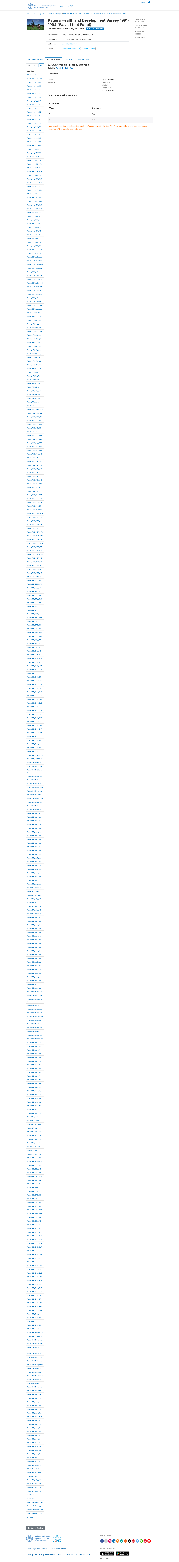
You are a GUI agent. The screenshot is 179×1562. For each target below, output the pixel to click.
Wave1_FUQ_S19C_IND (34, 573)
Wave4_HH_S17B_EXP (34, 1303)
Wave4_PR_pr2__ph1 (34, 1476)
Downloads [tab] (68, 59)
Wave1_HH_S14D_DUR (34, 201)
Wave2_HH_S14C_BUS (34, 703)
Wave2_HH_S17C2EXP (34, 733)
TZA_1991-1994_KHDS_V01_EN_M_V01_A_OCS (98, 14)
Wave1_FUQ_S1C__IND (34, 424)
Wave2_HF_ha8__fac (34, 847)
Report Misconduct (83, 1555)
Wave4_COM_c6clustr (34, 1383)
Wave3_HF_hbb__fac (34, 969)
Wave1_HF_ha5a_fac (34, 327)
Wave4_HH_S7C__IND (34, 1195)
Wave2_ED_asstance (34, 887)
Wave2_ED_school (33, 891)
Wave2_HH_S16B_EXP (34, 718)
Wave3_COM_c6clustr (34, 1031)
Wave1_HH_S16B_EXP (34, 212)
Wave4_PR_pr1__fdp (34, 1472)
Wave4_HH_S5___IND (34, 1180)
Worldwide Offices (59, 1549)
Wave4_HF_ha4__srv (34, 1402)
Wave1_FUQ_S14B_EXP (34, 524)
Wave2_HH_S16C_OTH (34, 722)
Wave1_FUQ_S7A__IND (34, 454)
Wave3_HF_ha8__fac (34, 951)
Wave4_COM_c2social (34, 1357)
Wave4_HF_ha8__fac (34, 1424)
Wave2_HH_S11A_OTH (34, 655)
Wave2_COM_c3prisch (35, 787)
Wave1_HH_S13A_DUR (34, 179)
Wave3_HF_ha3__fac (34, 925)
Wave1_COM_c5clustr (34, 298)
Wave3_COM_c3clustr (34, 1013)
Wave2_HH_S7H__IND (34, 636)
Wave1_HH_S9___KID (34, 142)
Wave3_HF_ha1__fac (34, 917)
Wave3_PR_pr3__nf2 (34, 1139)
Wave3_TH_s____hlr (33, 1146)
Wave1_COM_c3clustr (34, 275)
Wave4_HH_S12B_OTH (34, 1254)
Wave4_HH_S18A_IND (34, 1314)
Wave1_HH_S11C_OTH (34, 156)
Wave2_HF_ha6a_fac (34, 835)
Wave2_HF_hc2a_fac (34, 876)
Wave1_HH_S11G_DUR (34, 164)
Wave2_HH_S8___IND (34, 640)
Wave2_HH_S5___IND (34, 603)
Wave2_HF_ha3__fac (34, 821)
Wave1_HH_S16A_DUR (34, 208)
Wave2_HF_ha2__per (34, 817)
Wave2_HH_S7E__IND (34, 625)
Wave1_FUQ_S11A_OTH (34, 495)
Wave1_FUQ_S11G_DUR (34, 510)
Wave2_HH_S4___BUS (34, 599)
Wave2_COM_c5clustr (34, 802)
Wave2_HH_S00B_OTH (34, 584)
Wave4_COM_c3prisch (35, 1365)
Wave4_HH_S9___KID (34, 1225)
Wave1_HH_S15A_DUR (34, 205)
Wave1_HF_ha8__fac (34, 346)
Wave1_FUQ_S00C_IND (34, 413)
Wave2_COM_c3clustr (34, 783)
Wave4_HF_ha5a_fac (34, 1405)
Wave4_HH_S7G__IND (34, 1210)
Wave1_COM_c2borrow (35, 264)
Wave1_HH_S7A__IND (34, 104)
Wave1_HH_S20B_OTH (34, 253)
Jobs (29, 1555)
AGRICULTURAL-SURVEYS (72, 14)
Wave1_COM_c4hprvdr (35, 294)
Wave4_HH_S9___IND (34, 1221)
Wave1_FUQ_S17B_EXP (34, 547)
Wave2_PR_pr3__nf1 (34, 906)
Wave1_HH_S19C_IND (34, 246)
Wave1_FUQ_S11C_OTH (34, 502)
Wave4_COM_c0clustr (34, 1340)
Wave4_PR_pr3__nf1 (34, 1484)
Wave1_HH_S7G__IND (34, 127)
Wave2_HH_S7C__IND (34, 617)
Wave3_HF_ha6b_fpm (34, 943)
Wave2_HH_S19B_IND (34, 748)
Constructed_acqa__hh (35, 1502)
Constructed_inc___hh (34, 1513)
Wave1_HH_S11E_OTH (34, 160)
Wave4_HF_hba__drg (34, 1439)
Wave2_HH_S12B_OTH (34, 677)
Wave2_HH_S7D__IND (34, 621)
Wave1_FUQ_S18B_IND (34, 562)
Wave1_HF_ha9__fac (34, 350)
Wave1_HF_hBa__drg (34, 353)
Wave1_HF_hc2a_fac (34, 368)
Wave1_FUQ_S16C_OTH (35, 543)
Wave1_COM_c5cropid (34, 301)
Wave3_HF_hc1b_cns (34, 977)
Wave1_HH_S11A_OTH (34, 149)
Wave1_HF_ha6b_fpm (34, 339)
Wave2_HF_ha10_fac (34, 858)
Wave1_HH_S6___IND (34, 101)
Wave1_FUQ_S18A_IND (34, 558)
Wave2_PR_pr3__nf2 (34, 910)
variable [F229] (120, 14)
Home (28, 14)
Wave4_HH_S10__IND (34, 1228)
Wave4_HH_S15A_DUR (34, 1288)
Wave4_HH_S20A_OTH (35, 1332)
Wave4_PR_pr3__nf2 (34, 1487)
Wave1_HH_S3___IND (34, 90)
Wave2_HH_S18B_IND (34, 740)
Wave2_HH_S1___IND (34, 588)
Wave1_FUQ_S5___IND (34, 446)
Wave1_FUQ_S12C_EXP (34, 517)
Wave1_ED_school (33, 379)
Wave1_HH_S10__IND (34, 145)
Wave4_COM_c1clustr (34, 1343)
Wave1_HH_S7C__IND (34, 112)
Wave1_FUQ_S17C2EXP (35, 554)
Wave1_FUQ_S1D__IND (34, 428)
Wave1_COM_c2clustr (34, 268)
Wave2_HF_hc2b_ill (33, 880)
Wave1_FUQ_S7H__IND (34, 480)
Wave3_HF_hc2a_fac (34, 980)
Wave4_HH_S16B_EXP (34, 1295)
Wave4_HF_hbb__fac (34, 1443)
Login (143, 2)
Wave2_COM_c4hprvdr (35, 798)
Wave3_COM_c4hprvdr (35, 1024)
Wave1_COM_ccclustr (34, 309)
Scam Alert (68, 1555)
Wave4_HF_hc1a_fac (34, 1446)
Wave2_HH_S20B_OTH (34, 759)
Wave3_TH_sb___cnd (34, 1150)
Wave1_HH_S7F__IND (34, 123)
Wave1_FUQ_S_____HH (34, 405)
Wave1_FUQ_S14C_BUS (34, 528)
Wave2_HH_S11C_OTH (34, 662)
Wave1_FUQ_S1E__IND (34, 432)
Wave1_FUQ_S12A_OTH (35, 513)
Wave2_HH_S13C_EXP (34, 692)
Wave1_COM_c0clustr (34, 257)
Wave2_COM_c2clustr (34, 776)
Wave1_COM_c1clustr (34, 261)
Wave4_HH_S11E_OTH (34, 1243)
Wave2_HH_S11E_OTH (34, 666)
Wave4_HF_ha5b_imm (34, 1409)
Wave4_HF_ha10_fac (34, 1435)
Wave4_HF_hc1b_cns (34, 1450)
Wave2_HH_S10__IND (34, 651)
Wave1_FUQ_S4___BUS (34, 443)
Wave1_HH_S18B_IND (34, 235)
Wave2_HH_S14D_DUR (34, 707)
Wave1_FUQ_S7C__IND (34, 461)
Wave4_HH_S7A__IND (34, 1187)
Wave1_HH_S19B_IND (34, 242)
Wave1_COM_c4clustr (34, 287)
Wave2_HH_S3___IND (34, 595)
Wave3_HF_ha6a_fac (34, 940)
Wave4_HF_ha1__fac (34, 1391)
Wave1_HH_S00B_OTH (34, 78)
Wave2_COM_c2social (34, 780)
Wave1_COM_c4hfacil (34, 290)
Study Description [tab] (35, 59)
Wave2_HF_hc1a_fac (34, 869)
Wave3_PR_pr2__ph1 (34, 1128)
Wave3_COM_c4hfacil (34, 1020)
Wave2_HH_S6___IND (34, 606)
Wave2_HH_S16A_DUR (34, 714)
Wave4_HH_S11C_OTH (34, 1239)
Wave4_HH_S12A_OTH (34, 1251)
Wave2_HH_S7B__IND (34, 614)
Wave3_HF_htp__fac (34, 988)
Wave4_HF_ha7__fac (34, 1420)
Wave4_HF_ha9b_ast (34, 1432)
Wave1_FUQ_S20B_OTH (35, 577)
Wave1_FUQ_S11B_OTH (34, 498)
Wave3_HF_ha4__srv (34, 928)
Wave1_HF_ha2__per (34, 316)
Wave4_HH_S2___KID (34, 1169)
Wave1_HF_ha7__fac (34, 342)
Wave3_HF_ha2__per (34, 921)
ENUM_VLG (30, 1498)
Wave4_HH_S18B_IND (34, 1317)
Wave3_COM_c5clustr (34, 1028)
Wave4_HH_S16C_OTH (34, 1299)
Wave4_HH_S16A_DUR (34, 1291)
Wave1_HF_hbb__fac (34, 357)
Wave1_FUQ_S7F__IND (34, 472)
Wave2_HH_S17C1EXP (34, 729)
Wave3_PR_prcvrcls (34, 1143)
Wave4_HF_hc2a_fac (34, 1454)
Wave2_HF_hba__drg (34, 861)
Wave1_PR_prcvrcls (33, 402)
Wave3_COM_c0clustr (34, 992)
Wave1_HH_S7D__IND (34, 116)
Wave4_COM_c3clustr (34, 1361)
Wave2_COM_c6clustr (34, 806)
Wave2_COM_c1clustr (34, 766)
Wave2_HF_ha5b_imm (34, 832)
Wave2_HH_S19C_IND (34, 751)
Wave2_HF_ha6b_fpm (34, 839)
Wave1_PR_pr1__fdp (33, 383)
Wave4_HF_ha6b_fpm (34, 1417)
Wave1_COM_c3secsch (35, 283)
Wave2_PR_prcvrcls (34, 914)
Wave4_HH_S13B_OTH (34, 1265)
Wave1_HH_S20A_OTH (34, 249)
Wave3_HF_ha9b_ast (34, 958)
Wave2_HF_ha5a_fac (34, 828)
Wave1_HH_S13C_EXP (34, 186)
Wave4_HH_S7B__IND (34, 1191)
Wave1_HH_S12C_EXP (34, 175)
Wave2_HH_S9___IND (34, 643)
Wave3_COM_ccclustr (34, 1035)
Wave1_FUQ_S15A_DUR (35, 532)
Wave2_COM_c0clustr (34, 762)
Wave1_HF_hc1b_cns (34, 365)
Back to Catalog (35, 1528)
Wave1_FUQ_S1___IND (34, 420)
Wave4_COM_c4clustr (34, 1368)
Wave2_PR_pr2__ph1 (34, 899)
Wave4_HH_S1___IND (34, 1165)
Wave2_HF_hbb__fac (34, 865)
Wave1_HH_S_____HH (34, 75)
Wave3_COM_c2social (34, 1009)
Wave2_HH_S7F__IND (34, 629)
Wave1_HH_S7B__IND (34, 108)
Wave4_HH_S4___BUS (34, 1176)
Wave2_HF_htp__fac (34, 884)
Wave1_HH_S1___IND (34, 82)
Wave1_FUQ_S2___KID (34, 435)
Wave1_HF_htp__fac (34, 376)
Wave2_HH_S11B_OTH (34, 658)
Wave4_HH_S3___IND (34, 1173)
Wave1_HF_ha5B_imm (34, 331)
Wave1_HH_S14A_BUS (34, 190)
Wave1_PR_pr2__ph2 (34, 391)
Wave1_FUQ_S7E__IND (34, 469)
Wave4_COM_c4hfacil (34, 1372)
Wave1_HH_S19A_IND (34, 238)
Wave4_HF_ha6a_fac (34, 1413)
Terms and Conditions (53, 1555)
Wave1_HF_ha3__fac (34, 320)
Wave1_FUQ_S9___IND (34, 484)
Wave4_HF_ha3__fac (34, 1398)
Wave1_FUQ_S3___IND (34, 439)
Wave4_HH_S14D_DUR (34, 1284)
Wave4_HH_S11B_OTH (34, 1236)
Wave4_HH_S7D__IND (34, 1199)
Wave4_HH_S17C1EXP (34, 1306)
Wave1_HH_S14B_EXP (34, 194)
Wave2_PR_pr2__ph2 (34, 902)
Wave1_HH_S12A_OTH (34, 168)
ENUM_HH (30, 1495)
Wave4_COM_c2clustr (34, 1353)
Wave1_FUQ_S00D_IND (34, 417)
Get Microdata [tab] (83, 59)
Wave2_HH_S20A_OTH (35, 755)
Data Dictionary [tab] (53, 59)
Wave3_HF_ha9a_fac (34, 954)
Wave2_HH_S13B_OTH (34, 688)
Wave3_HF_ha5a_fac (34, 932)
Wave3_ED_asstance (34, 1117)
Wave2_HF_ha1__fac (34, 813)
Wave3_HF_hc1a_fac (34, 973)
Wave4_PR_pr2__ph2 (34, 1480)
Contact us (38, 1555)
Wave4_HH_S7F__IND (34, 1206)
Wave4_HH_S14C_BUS (34, 1280)
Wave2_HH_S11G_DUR (34, 669)
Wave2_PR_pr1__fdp (34, 895)
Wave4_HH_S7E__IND (34, 1202)
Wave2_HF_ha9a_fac (34, 850)
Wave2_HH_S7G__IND (34, 632)
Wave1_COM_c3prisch (34, 279)
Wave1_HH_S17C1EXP (34, 223)
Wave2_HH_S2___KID (34, 591)
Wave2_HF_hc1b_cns (34, 873)
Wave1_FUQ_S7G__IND (34, 476)
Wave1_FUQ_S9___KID (34, 487)
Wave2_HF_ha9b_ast (34, 854)
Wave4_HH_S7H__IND (34, 1213)
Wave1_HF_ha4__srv (34, 324)
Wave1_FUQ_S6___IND (34, 450)
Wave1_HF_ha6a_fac (34, 335)
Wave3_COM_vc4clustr (35, 1039)
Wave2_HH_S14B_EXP (34, 699)
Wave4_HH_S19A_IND (34, 1321)
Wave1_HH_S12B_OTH (34, 171)
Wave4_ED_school (33, 1469)
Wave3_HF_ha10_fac (34, 962)
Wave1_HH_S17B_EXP (34, 220)
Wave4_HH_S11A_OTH (34, 1232)
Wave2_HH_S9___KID (34, 647)
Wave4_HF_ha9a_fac (34, 1428)
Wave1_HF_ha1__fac (34, 313)
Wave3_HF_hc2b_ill (33, 984)
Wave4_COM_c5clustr (34, 1379)
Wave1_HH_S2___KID (34, 86)
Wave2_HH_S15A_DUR (34, 710)
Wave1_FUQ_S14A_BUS (34, 521)
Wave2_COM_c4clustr (34, 791)
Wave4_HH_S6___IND (34, 1184)
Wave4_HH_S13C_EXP (34, 1269)
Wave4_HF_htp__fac (34, 1461)
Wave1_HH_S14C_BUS (34, 197)
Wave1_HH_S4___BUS (34, 93)
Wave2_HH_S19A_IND (34, 744)
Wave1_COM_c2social (34, 272)
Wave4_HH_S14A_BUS (34, 1273)
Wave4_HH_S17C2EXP (34, 1310)
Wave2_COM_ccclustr (34, 809)
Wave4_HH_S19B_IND (34, 1325)
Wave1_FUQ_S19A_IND (34, 565)
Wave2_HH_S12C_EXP (34, 681)
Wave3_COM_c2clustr (34, 1005)
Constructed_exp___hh (35, 1510)
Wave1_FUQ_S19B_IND (34, 569)
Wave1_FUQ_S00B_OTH (35, 409)
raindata (30, 1517)
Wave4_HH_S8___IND (34, 1217)
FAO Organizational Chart (37, 1549)
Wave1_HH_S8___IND (34, 134)
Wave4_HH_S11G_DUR (34, 1247)
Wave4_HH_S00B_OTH (34, 1161)
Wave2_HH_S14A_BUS (34, 696)
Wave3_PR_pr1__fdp (34, 1124)
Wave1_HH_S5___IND (34, 97)
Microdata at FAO (66, 6)
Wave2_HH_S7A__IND (34, 610)
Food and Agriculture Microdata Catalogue (47, 14)
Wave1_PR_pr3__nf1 (33, 394)
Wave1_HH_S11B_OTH (34, 153)
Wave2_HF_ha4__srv (34, 824)
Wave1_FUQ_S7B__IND (34, 458)
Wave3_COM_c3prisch (35, 1016)
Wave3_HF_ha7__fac (34, 947)
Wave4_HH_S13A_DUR (34, 1262)
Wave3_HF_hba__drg (34, 966)
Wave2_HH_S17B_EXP (34, 725)
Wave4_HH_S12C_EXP (34, 1258)
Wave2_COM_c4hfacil (34, 795)
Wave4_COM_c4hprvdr (35, 1376)
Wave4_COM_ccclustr (34, 1387)
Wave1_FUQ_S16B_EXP (34, 539)
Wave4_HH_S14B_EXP (34, 1277)
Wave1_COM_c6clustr (34, 305)
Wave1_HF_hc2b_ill (33, 372)
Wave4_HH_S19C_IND (34, 1329)
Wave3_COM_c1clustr (34, 995)
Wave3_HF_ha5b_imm (34, 936)
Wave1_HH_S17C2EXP (34, 227)
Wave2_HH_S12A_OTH (34, 673)
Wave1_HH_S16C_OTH (34, 216)
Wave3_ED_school (33, 1120)
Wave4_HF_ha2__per (34, 1394)
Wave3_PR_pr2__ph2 (34, 1132)
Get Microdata (95, 29)
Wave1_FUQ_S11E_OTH (34, 506)
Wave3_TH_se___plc (34, 1154)
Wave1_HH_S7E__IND (34, 119)
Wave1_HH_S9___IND (34, 138)
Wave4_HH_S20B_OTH (34, 1336)
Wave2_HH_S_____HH (34, 580)
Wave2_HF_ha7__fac (34, 843)
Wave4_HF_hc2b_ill (33, 1458)
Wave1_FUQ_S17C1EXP (34, 550)
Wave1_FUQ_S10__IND (34, 491)
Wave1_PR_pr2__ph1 (34, 387)
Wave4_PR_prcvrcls (34, 1491)
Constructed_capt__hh (35, 1506)
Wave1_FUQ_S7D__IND (34, 465)
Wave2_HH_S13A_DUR (34, 684)
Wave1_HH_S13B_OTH (34, 182)
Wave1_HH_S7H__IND (34, 130)
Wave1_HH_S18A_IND (34, 231)
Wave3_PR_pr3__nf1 (34, 1135)
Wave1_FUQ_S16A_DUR (35, 536)
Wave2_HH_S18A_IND (34, 736)
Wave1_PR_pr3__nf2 (34, 398)
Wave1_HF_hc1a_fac (34, 361)
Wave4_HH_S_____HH (34, 1158)
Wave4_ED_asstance (34, 1465)
